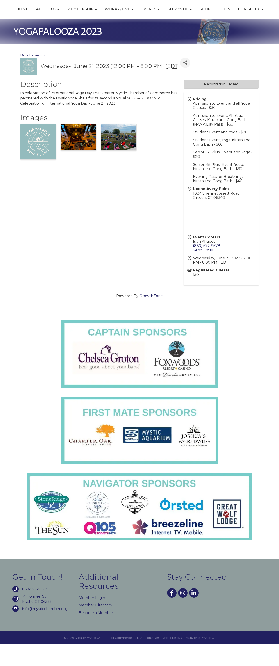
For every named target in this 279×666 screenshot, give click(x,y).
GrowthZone (151, 317)
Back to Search (32, 77)
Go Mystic (229, 14)
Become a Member (96, 634)
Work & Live (117, 14)
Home (22, 14)
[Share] (185, 84)
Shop (257, 14)
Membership (80, 14)
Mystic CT (208, 659)
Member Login (92, 619)
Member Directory (95, 627)
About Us (46, 14)
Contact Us (149, 31)
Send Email (203, 272)
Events (149, 14)
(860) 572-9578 (206, 267)
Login (123, 31)
